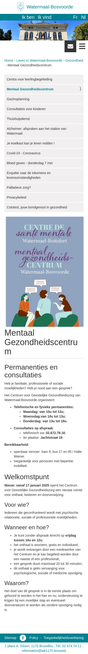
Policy (34, 638)
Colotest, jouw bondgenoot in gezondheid (37, 207)
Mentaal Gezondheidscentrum (30, 89)
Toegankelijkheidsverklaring (63, 638)
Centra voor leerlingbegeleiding (29, 79)
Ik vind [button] (44, 17)
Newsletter (70, 48)
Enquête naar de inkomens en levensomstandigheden (29, 175)
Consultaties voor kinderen (26, 109)
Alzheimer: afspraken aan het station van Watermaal (36, 131)
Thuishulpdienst (18, 119)
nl (83, 17)
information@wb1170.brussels (44, 651)
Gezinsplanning (18, 99)
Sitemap (10, 638)
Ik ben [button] (28, 17)
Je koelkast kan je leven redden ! (31, 143)
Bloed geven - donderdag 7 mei (30, 163)
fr (75, 17)
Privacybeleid (16, 197)
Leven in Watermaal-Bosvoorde (39, 60)
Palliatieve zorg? (19, 187)
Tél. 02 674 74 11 (68, 646)
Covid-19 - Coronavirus (24, 153)
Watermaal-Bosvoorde (50, 6)
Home (8, 60)
